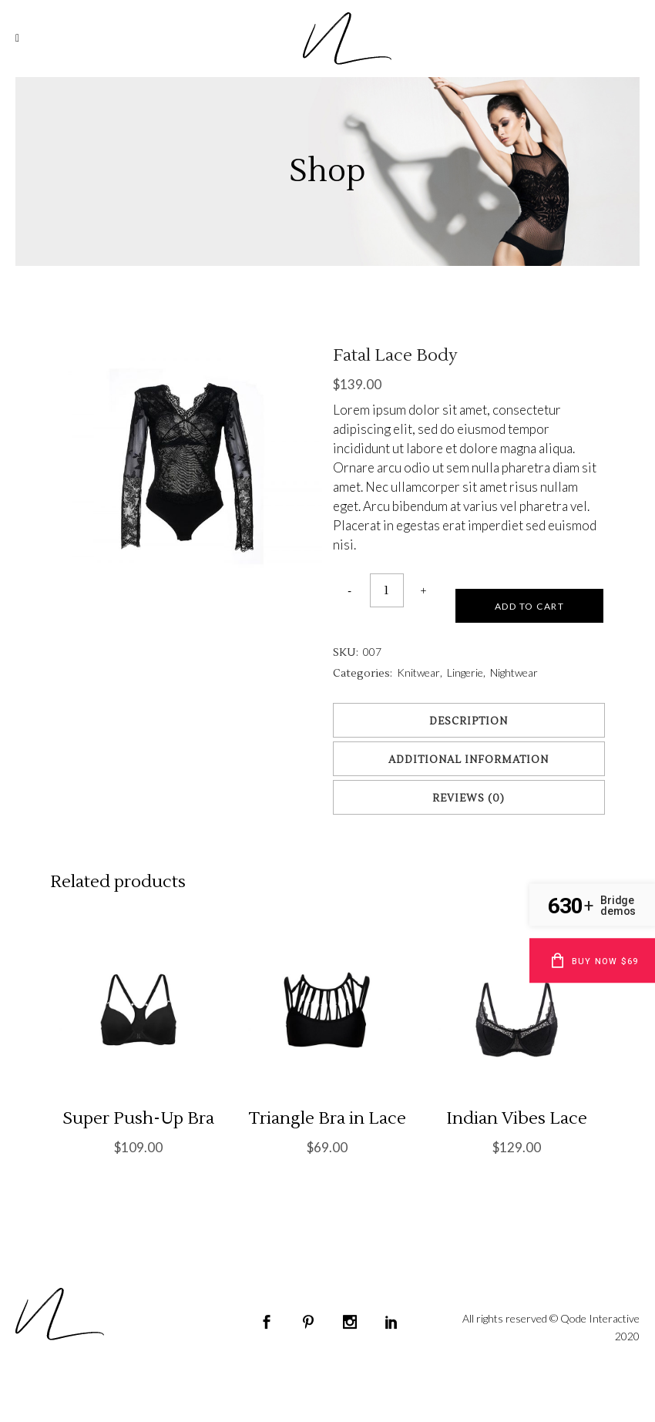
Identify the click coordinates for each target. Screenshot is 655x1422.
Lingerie (465, 672)
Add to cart (530, 606)
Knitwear (418, 672)
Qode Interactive (600, 1318)
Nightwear (514, 672)
